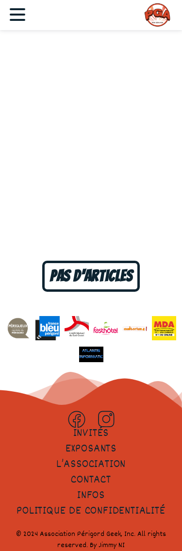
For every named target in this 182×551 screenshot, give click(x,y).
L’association (91, 464)
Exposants (91, 449)
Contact (91, 480)
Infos (91, 495)
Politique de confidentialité (91, 511)
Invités (91, 433)
